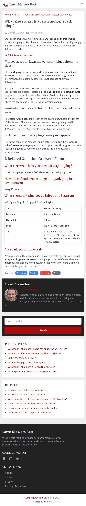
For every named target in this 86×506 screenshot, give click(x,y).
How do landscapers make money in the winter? (33, 408)
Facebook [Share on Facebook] (21, 273)
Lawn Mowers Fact (18, 431)
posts (17, 14)
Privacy (9, 481)
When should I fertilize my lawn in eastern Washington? (37, 399)
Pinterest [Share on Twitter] (45, 273)
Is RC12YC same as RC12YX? (22, 357)
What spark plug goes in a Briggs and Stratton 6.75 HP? (37, 348)
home (8, 14)
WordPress (48, 501)
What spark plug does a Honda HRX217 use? (31, 366)
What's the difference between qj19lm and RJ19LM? (35, 353)
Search (43, 330)
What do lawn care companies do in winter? (30, 412)
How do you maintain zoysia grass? (26, 390)
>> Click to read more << (18, 55)
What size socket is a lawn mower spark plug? (47, 14)
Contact (9, 477)
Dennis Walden (30, 290)
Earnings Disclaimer (15, 486)
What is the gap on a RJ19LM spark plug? (29, 362)
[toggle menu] (82, 4)
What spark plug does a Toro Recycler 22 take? (32, 371)
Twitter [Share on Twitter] (33, 273)
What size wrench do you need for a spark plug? (38, 166)
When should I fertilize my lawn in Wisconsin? (32, 403)
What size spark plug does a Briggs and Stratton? (39, 195)
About (8, 472)
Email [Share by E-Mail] (56, 273)
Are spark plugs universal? (23, 249)
